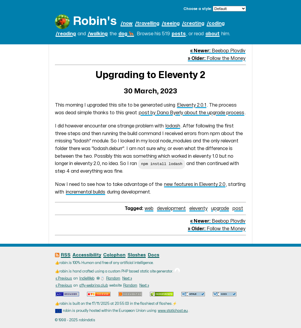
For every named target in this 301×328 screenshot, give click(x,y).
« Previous (64, 278)
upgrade (220, 208)
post (238, 208)
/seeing (171, 23)
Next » (127, 278)
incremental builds (85, 192)
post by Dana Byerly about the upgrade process (191, 112)
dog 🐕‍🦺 (126, 33)
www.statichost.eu (173, 310)
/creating (193, 23)
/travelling (147, 23)
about (212, 33)
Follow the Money (216, 58)
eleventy (198, 208)
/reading (66, 33)
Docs (153, 255)
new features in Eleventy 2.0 (194, 184)
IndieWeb (86, 278)
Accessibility (87, 255)
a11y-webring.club (93, 285)
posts (179, 33)
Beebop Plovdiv (217, 50)
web (149, 208)
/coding (216, 23)
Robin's (95, 21)
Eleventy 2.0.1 (191, 105)
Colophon (114, 255)
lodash (172, 126)
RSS (66, 255)
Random (113, 278)
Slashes (137, 255)
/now (127, 23)
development (171, 208)
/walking (98, 33)
